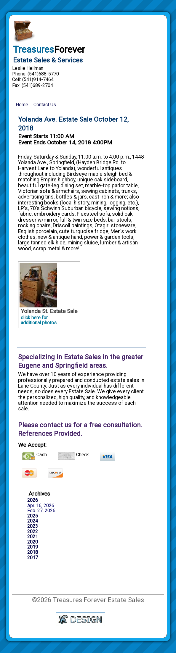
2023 (32, 526)
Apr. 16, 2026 (40, 505)
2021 (32, 536)
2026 (32, 500)
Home (22, 104)
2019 (32, 547)
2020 (32, 542)
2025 (32, 516)
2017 (32, 557)
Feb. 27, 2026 (41, 510)
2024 (32, 521)
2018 (32, 552)
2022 (32, 531)
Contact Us (44, 104)
